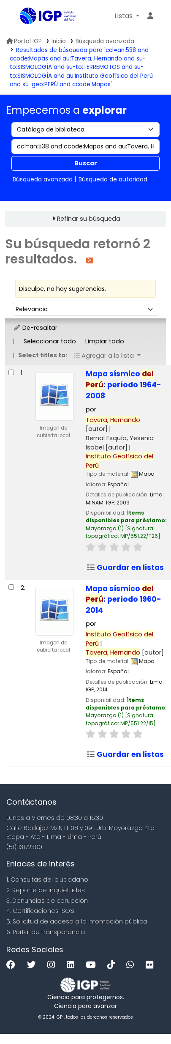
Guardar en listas (125, 567)
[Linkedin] (73, 965)
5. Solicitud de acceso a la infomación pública (76, 921)
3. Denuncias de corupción (47, 900)
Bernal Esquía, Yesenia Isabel (120, 443)
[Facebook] (12, 965)
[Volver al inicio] (145, 1018)
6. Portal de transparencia (45, 932)
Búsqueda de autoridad (113, 179)
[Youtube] (93, 965)
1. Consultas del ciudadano (47, 879)
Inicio (59, 41)
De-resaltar (35, 327)
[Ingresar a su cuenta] (150, 16)
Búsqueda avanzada (105, 41)
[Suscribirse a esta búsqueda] (90, 259)
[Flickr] (151, 965)
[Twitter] (33, 965)
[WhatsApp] (132, 965)
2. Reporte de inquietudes (45, 890)
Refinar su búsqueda (88, 218)
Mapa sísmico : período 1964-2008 (123, 385)
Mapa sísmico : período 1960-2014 (123, 600)
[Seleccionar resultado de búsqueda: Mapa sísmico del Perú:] (11, 372)
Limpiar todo (104, 341)
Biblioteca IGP (23, 16)
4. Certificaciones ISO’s (40, 911)
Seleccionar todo (50, 341)
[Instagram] (53, 965)
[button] (127, 16)
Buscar (85, 163)
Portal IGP (24, 41)
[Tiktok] (113, 965)
